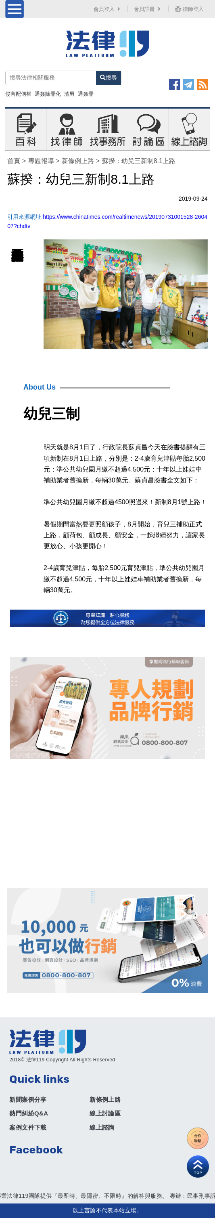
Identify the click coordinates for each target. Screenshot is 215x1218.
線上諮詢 (102, 1127)
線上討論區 (105, 1113)
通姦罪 (86, 94)
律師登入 (189, 9)
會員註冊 (148, 9)
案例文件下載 (27, 1127)
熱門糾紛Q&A (28, 1113)
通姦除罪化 (48, 94)
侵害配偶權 (18, 94)
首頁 (13, 160)
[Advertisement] (108, 823)
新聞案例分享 (27, 1099)
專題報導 (41, 160)
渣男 (69, 94)
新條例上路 (78, 160)
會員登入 (108, 9)
